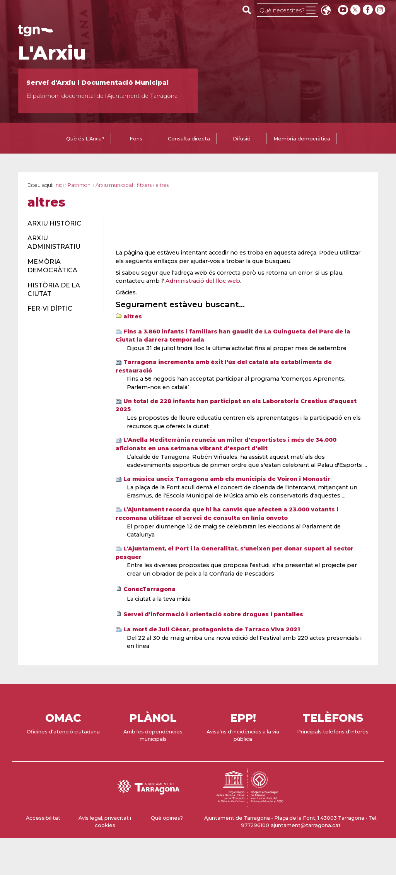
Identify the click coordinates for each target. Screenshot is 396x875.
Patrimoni (80, 185)
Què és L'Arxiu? (85, 139)
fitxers (144, 185)
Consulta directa (189, 139)
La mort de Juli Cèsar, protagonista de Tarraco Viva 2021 (211, 629)
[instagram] (381, 10)
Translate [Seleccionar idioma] (325, 11)
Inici (59, 185)
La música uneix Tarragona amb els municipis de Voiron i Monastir (226, 478)
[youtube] (343, 10)
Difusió (242, 139)
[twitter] (356, 10)
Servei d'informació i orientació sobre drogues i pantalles (213, 614)
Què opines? (167, 818)
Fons (136, 139)
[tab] (85, 139)
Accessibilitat (43, 818)
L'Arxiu (52, 53)
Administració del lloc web (203, 280)
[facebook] (368, 10)
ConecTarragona (149, 589)
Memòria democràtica (301, 139)
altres (132, 316)
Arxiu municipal (114, 185)
